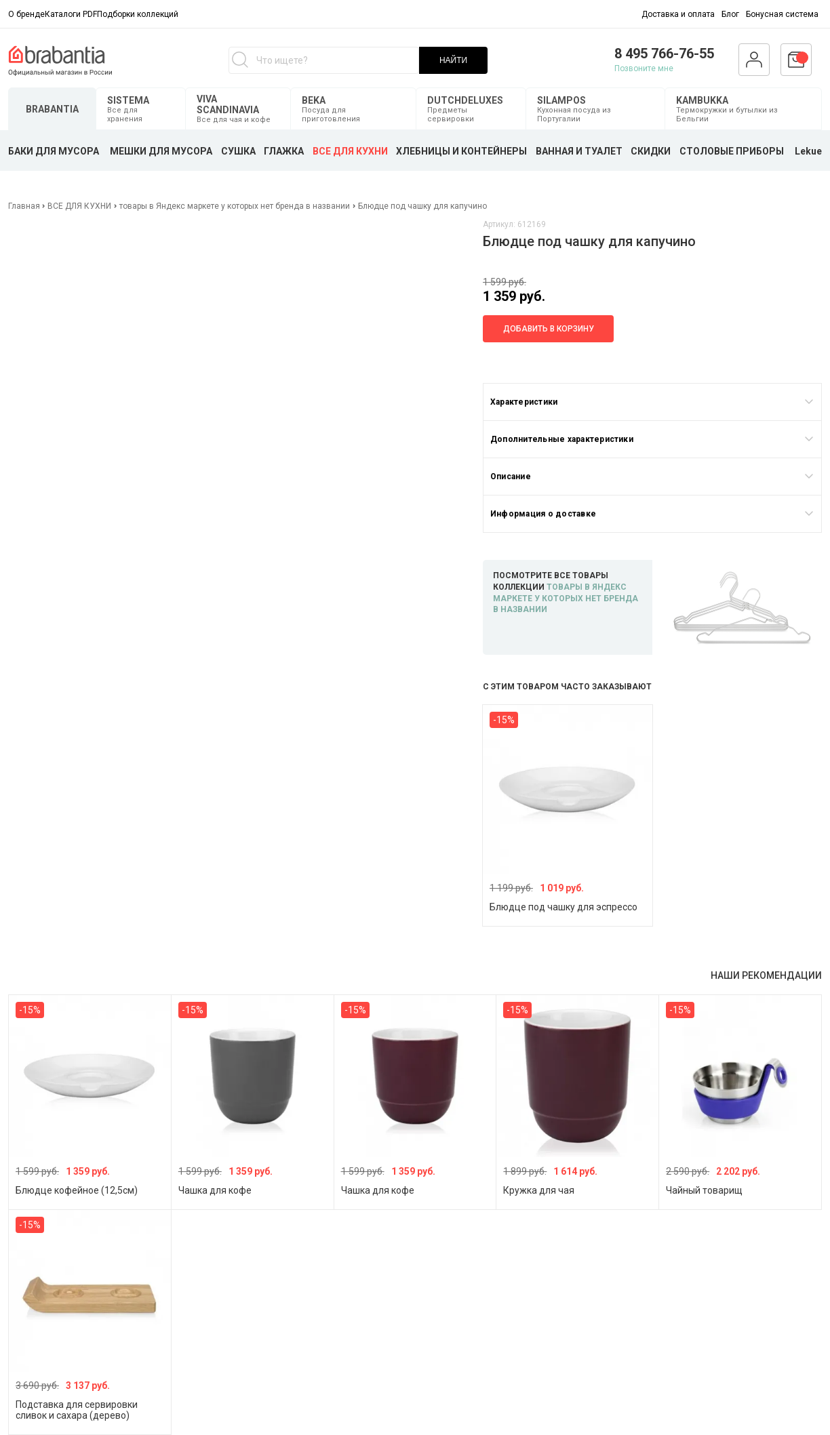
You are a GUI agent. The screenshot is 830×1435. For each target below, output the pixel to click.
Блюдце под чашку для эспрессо (563, 907)
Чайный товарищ (704, 1190)
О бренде (26, 14)
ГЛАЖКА (284, 151)
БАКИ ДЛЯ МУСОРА (53, 151)
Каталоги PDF (71, 14)
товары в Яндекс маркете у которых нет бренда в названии (234, 206)
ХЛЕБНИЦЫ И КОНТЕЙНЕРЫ (461, 151)
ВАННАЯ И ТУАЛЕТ (579, 151)
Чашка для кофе (215, 1190)
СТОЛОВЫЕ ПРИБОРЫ (731, 151)
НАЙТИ (453, 60)
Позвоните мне (643, 68)
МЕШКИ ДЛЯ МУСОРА (161, 151)
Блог (730, 14)
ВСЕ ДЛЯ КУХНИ (350, 151)
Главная (25, 206)
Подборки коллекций (137, 14)
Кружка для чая (538, 1190)
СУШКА (238, 151)
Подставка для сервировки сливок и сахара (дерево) (77, 1410)
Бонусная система (782, 14)
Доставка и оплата (678, 14)
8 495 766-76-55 (664, 53)
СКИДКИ (651, 151)
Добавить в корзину (548, 329)
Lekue (808, 151)
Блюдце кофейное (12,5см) (77, 1190)
